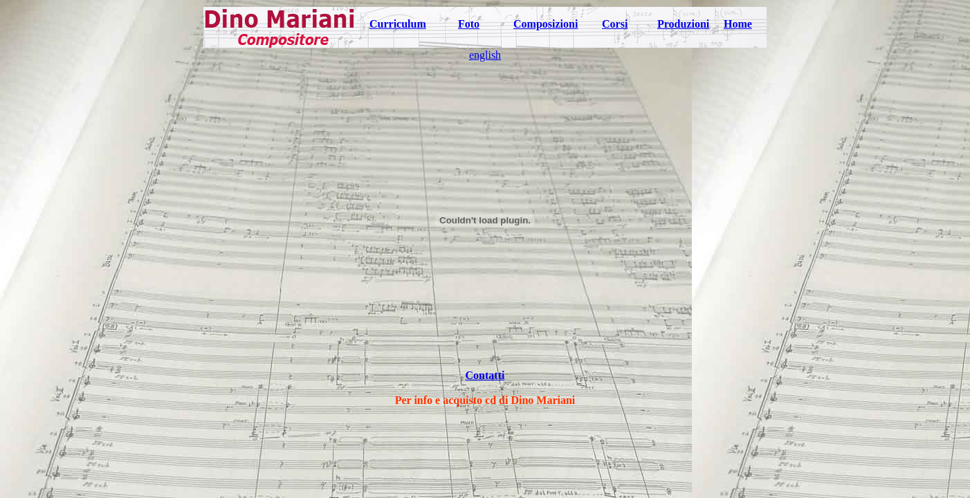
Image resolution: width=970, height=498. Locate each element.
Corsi (615, 24)
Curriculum (397, 24)
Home (738, 24)
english (485, 55)
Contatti (485, 375)
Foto (468, 24)
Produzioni (683, 24)
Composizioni (545, 24)
